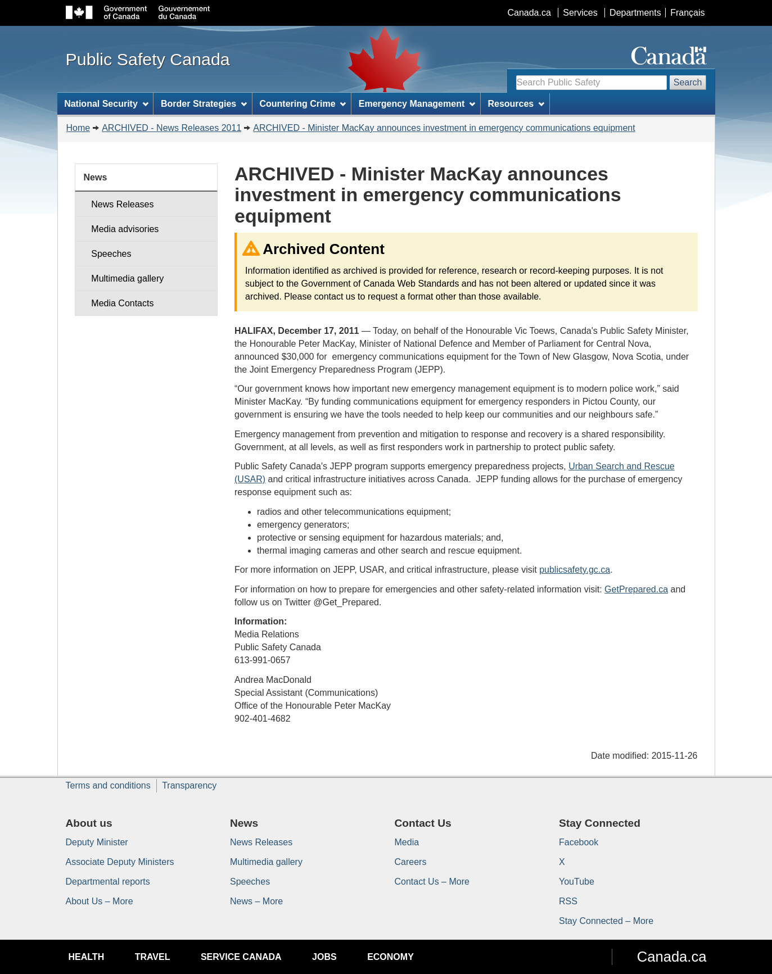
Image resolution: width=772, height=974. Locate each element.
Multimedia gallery (127, 278)
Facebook (578, 842)
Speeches (111, 254)
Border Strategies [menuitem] (204, 103)
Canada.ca (528, 12)
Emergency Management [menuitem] (417, 103)
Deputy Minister (97, 842)
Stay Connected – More (606, 921)
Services (580, 12)
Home (78, 128)
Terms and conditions (108, 785)
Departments (635, 12)
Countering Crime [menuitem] (302, 103)
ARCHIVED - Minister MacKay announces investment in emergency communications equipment (444, 128)
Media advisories (125, 229)
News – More (256, 901)
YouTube (576, 881)
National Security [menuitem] (106, 103)
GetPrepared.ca (636, 589)
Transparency (189, 785)
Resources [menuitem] (515, 103)
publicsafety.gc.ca (574, 569)
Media (407, 842)
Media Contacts (122, 303)
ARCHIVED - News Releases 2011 (171, 128)
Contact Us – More (432, 881)
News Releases (122, 204)
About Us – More (99, 901)
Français (687, 12)
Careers (411, 862)
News (95, 177)
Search (688, 82)
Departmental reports (108, 881)
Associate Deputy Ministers (120, 862)
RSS (568, 901)
